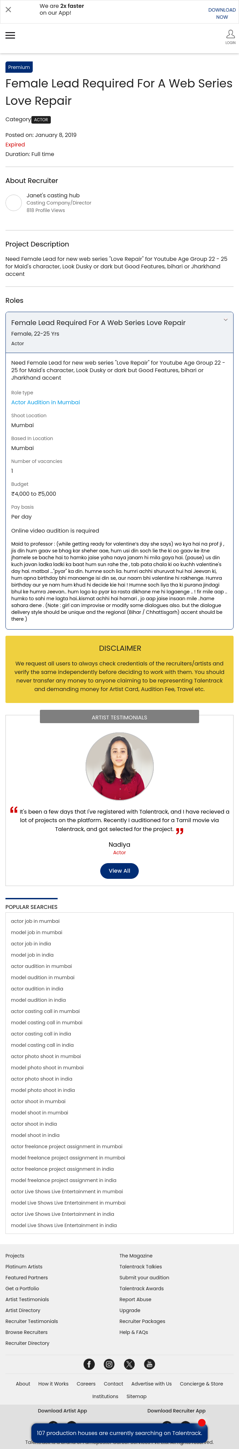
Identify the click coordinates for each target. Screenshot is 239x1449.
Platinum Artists (24, 1266)
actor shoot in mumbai (38, 1101)
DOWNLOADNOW (222, 13)
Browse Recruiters (26, 1332)
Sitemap (136, 1396)
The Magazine (136, 1255)
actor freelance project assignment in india (62, 1169)
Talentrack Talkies (141, 1266)
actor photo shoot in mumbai (46, 1056)
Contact (113, 1384)
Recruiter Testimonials (31, 1321)
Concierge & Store (201, 1384)
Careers (86, 1384)
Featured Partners (26, 1277)
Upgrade (130, 1310)
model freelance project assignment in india (64, 1180)
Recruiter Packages (142, 1321)
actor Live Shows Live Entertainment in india (62, 1214)
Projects (14, 1255)
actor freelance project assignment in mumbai (66, 1146)
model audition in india (38, 1000)
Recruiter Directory (27, 1343)
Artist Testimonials (27, 1299)
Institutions (105, 1396)
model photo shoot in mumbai (47, 1067)
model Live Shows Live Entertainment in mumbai (68, 1202)
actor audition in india (37, 988)
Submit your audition (144, 1277)
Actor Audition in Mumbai (45, 402)
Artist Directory (22, 1310)
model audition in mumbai (43, 977)
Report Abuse (136, 1299)
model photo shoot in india (43, 1090)
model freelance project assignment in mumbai (68, 1157)
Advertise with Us (151, 1384)
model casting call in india (42, 1045)
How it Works (54, 1384)
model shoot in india (35, 1135)
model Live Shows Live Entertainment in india (64, 1225)
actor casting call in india (41, 1033)
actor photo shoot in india (41, 1078)
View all (119, 871)
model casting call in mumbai (47, 1022)
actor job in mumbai (35, 921)
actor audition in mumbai (41, 966)
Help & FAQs (134, 1332)
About (23, 1384)
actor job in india (31, 943)
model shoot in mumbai (39, 1112)
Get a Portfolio (22, 1288)
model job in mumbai (36, 932)
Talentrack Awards (142, 1288)
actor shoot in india (34, 1124)
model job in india (32, 955)
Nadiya (120, 844)
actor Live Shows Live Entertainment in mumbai (67, 1191)
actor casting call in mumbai (45, 1011)
